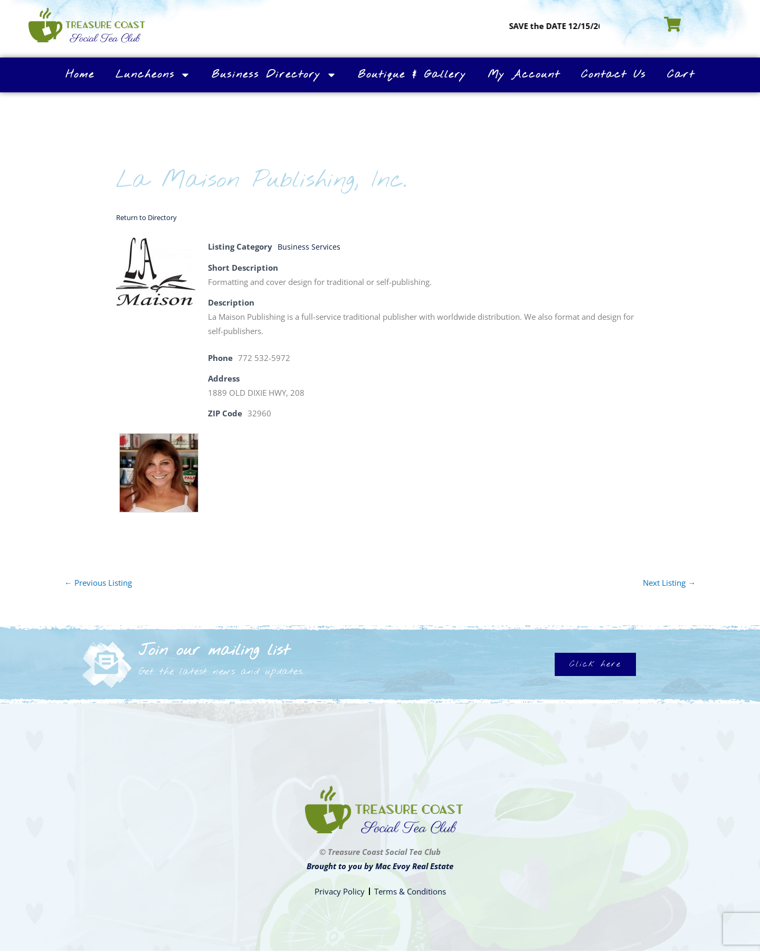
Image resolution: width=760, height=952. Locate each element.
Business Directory (274, 74)
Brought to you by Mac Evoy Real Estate (380, 866)
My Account (524, 75)
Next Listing (669, 582)
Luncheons (153, 74)
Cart (681, 75)
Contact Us (613, 75)
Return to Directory (146, 217)
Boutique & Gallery (412, 75)
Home (79, 75)
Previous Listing (98, 582)
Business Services (309, 246)
